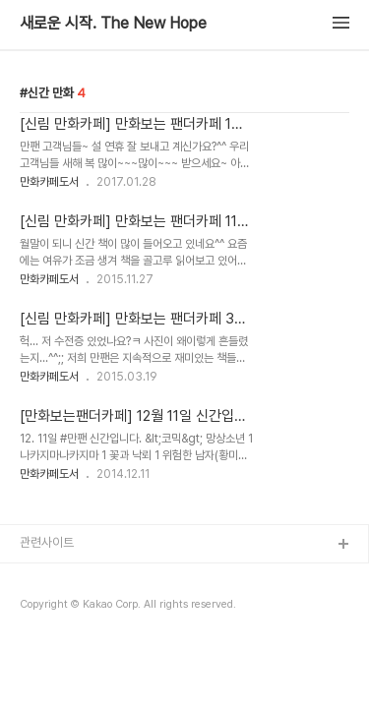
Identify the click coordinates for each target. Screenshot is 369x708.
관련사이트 (47, 542)
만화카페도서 (49, 182)
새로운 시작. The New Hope (113, 23)
